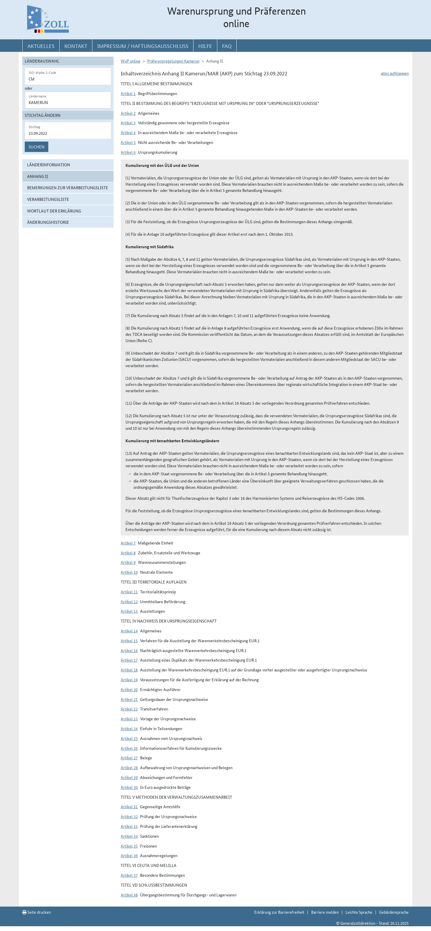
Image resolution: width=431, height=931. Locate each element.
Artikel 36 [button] (129, 855)
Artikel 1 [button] (128, 93)
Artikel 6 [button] (128, 152)
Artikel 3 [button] (128, 122)
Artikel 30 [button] (129, 787)
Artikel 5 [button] (128, 142)
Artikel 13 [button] (129, 611)
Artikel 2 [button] (128, 113)
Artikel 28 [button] (129, 767)
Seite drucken (36, 912)
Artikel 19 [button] (129, 679)
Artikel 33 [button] (129, 826)
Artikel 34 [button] (129, 836)
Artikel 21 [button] (129, 699)
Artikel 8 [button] (128, 553)
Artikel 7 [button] (128, 543)
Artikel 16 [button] (129, 650)
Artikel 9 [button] (128, 562)
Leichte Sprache (358, 912)
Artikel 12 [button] (129, 601)
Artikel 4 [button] (128, 132)
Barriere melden (325, 912)
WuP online (130, 61)
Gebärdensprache (394, 912)
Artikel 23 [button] (129, 718)
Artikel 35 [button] (129, 846)
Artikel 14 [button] (129, 631)
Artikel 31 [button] (129, 806)
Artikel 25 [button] (129, 738)
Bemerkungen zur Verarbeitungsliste (67, 187)
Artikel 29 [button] (129, 777)
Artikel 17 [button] (129, 660)
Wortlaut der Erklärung (54, 211)
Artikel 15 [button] (129, 640)
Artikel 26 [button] (129, 748)
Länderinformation (48, 164)
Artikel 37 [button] (129, 875)
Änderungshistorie (48, 222)
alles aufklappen (395, 73)
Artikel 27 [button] (129, 758)
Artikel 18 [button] (129, 670)
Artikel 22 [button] (129, 709)
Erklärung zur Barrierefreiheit (279, 912)
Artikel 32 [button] (129, 816)
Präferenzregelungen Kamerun (173, 61)
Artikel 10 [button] (129, 572)
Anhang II (37, 176)
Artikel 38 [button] (129, 895)
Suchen (36, 147)
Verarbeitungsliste (48, 199)
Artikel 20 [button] (129, 689)
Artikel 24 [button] (129, 728)
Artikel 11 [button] (129, 592)
